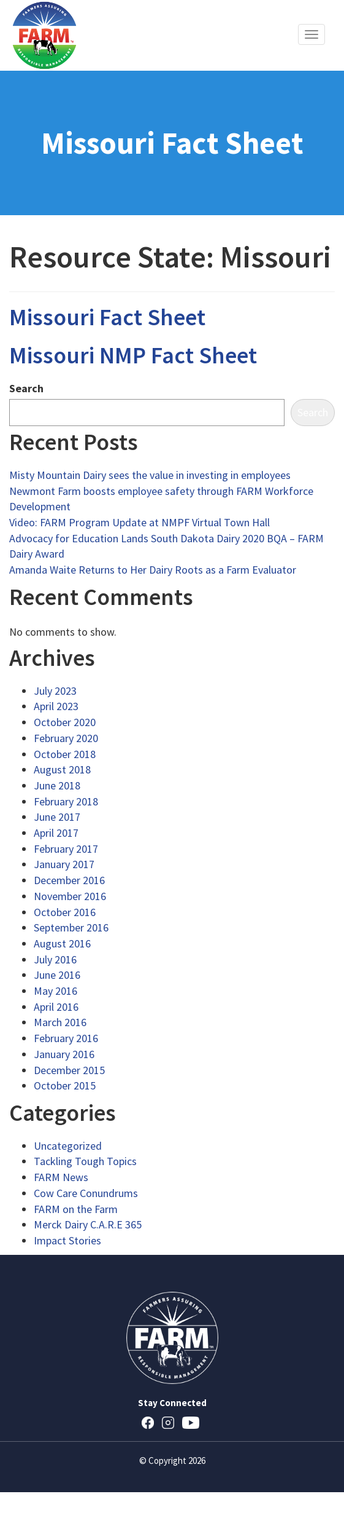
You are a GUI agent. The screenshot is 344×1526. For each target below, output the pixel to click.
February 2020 (66, 738)
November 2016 (70, 896)
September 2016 (71, 927)
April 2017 (56, 833)
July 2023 (55, 691)
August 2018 (62, 769)
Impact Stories (67, 1240)
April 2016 (56, 1007)
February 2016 (66, 1038)
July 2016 (55, 959)
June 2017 (57, 817)
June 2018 (57, 785)
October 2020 (65, 722)
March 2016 (60, 1022)
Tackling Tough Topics (85, 1161)
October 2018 (65, 754)
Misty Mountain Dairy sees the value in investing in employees (150, 475)
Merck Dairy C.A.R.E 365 (88, 1224)
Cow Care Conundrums (86, 1193)
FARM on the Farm (76, 1209)
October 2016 (65, 912)
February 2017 (66, 849)
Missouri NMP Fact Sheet (133, 355)
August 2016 (62, 943)
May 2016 (55, 991)
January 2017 (64, 864)
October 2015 (65, 1085)
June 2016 (57, 975)
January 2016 (64, 1054)
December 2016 (69, 880)
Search (26, 388)
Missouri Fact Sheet (107, 316)
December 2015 (69, 1070)
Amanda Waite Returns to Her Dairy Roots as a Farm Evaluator (152, 570)
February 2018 (66, 801)
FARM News (61, 1177)
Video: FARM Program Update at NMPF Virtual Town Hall (139, 522)
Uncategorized (68, 1146)
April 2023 (56, 706)
